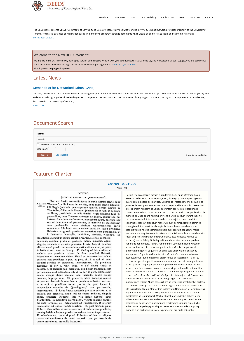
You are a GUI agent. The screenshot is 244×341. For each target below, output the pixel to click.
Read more (38, 105)
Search (44, 155)
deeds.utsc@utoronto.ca (124, 64)
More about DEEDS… (43, 37)
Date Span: (42, 148)
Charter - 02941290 (122, 184)
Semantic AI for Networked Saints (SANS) (63, 88)
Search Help (62, 154)
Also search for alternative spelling (57, 144)
